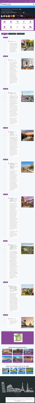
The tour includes (20, 33)
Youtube (17, 394)
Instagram (17, 390)
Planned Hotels (12, 33)
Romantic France (10, 9)
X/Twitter (17, 392)
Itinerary (4, 33)
